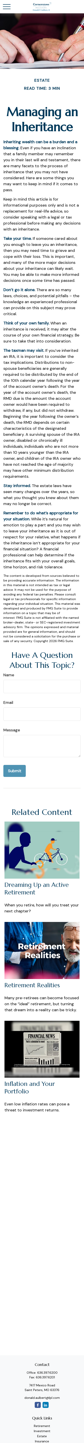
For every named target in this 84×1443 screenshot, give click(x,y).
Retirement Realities (32, 985)
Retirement (42, 1426)
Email (8, 702)
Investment (42, 1431)
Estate (42, 1436)
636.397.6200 (47, 1373)
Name (8, 675)
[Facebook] (38, 1405)
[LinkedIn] (46, 1405)
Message (11, 730)
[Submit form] (14, 771)
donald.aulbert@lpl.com (42, 1398)
